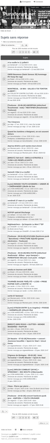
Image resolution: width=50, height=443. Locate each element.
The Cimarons (14, 122)
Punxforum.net (19, 14)
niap (11, 124)
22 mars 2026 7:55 (35, 219)
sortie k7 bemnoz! (15, 296)
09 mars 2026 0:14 (36, 265)
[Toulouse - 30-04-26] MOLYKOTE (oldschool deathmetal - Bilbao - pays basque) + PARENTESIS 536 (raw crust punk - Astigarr (27, 255)
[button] (13, 52)
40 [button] (34, 52)
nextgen (34, 439)
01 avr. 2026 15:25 (14, 196)
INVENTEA (26, 439)
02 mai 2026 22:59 (36, 117)
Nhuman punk (15, 148)
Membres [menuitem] (16, 27)
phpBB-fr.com (13, 436)
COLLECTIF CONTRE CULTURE (21, 93)
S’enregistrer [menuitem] (25, 2)
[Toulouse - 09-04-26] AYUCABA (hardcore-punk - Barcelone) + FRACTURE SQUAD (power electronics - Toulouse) (28, 238)
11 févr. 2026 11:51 (34, 291)
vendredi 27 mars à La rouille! (20, 201)
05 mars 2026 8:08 (34, 276)
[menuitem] (36, 27)
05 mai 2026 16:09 (14, 100)
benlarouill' (14, 65)
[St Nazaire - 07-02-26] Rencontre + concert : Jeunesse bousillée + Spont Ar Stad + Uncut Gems (27, 341)
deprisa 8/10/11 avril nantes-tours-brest (25, 146)
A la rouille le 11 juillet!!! (18, 62)
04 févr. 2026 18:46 (40, 303)
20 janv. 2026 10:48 (33, 391)
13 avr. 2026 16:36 (40, 141)
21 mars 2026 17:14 (37, 231)
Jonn (12, 162)
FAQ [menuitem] (1, 27)
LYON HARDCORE (17, 189)
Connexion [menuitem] (38, 2)
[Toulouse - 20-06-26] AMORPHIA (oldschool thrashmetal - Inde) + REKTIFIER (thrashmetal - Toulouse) (28, 107)
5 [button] (28, 52)
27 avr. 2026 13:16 (33, 127)
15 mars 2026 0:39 (36, 248)
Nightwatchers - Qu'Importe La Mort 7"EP (26, 224)
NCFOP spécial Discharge (19, 212)
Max (11, 388)
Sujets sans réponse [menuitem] (36, 7)
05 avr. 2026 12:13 (33, 167)
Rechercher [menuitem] (8, 27)
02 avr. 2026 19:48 (37, 179)
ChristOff (13, 227)
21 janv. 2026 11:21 (14, 381)
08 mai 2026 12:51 (34, 84)
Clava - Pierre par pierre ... (19, 386)
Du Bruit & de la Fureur (15, 229)
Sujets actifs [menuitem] (45, 7)
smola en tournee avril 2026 (20, 270)
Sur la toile (36, 124)
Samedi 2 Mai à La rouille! (19, 172)
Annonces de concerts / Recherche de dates (23, 67)
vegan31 (13, 112)
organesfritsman (15, 346)
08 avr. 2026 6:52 (39, 153)
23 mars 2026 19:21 (38, 207)
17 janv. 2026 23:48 (36, 405)
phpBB (14, 434)
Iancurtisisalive (15, 136)
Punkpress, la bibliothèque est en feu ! (20, 139)
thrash (12, 272)
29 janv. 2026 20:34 (34, 334)
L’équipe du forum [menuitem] (25, 27)
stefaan (12, 215)
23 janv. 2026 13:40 (41, 365)
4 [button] (25, 52)
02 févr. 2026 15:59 (14, 319)
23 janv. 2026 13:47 (41, 350)
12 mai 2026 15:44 (37, 69)
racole (12, 286)
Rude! (12, 79)
